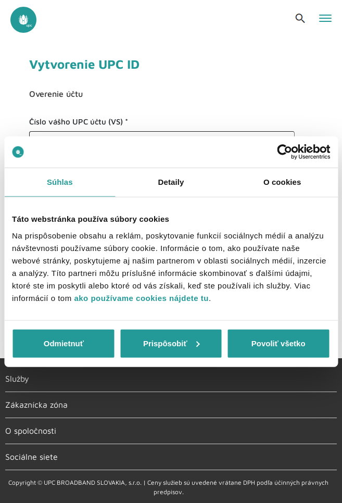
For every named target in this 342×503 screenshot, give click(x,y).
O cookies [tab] (282, 182)
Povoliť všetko (278, 342)
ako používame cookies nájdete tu (141, 297)
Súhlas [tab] (60, 182)
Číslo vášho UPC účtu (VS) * (78, 121)
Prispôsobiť (171, 342)
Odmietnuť (64, 342)
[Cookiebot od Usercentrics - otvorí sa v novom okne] (284, 152)
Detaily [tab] (171, 182)
